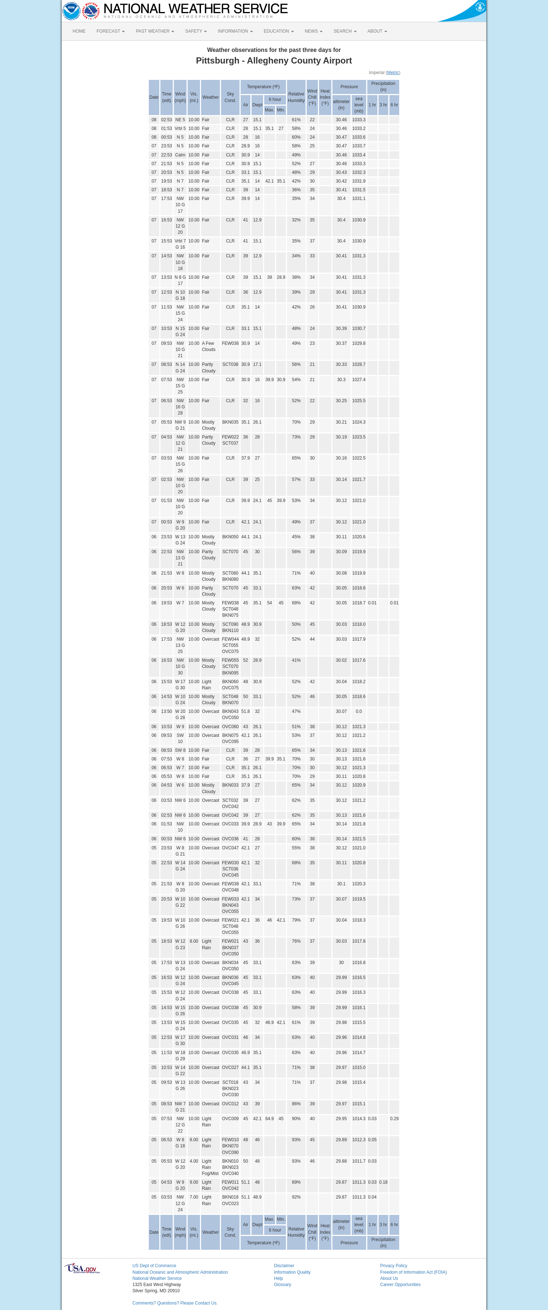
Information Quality (292, 1272)
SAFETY (196, 31)
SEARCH (345, 31)
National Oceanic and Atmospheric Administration (180, 1272)
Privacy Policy (394, 1265)
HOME (79, 31)
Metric (393, 72)
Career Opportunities (400, 1284)
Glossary (282, 1284)
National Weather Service (157, 1278)
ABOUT (377, 31)
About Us (389, 1278)
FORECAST (111, 31)
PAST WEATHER (155, 31)
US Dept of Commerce (154, 1265)
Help (278, 1278)
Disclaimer (284, 1265)
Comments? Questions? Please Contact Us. (175, 1303)
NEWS (314, 31)
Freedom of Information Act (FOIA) (413, 1272)
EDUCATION (279, 31)
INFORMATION (235, 31)
